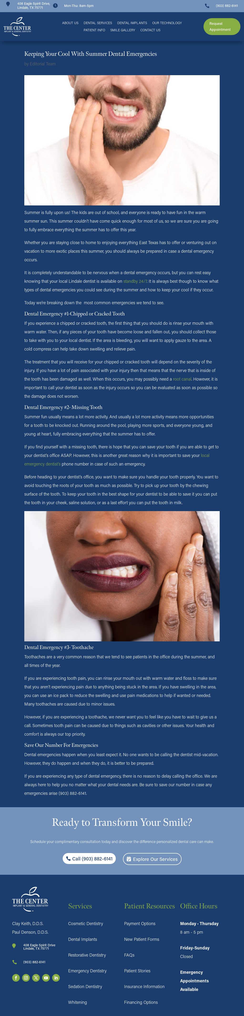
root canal (182, 379)
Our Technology (167, 23)
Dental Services (98, 23)
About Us (70, 23)
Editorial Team (43, 64)
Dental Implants (132, 23)
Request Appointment (220, 26)
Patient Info (94, 30)
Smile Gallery (122, 30)
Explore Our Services (155, 859)
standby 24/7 (135, 281)
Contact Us (150, 30)
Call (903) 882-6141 (92, 858)
